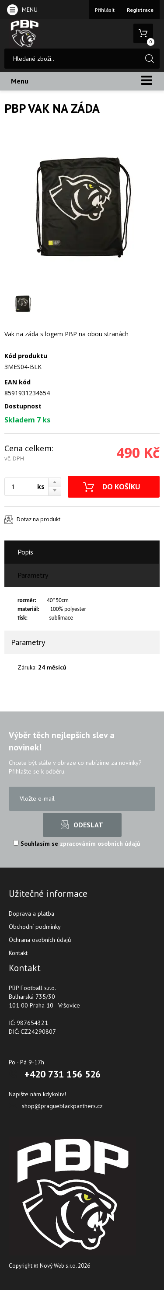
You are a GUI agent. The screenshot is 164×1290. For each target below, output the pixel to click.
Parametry (32, 575)
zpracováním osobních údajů (100, 843)
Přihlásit (105, 10)
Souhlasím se (76, 843)
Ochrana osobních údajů (40, 940)
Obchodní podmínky (35, 927)
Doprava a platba (31, 913)
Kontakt (18, 953)
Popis (25, 551)
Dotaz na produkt (38, 519)
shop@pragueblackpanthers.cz (62, 1106)
